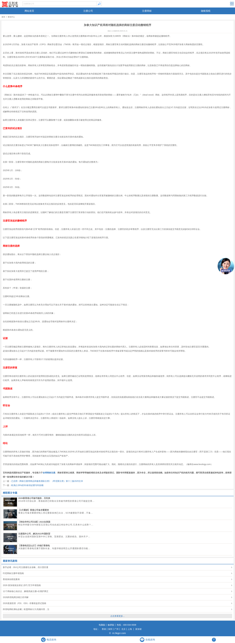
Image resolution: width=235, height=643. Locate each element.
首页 (3, 17)
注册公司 (88, 11)
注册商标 (147, 11)
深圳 (110, 629)
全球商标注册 (49, 472)
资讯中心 (11, 17)
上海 (130, 629)
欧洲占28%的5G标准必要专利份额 (27, 485)
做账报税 (205, 11)
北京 (123, 629)
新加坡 (138, 629)
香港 (103, 629)
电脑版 (102, 625)
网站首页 (29, 11)
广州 (116, 629)
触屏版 (110, 625)
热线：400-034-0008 (126, 625)
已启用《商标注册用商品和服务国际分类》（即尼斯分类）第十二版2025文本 (47, 481)
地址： (96, 629)
